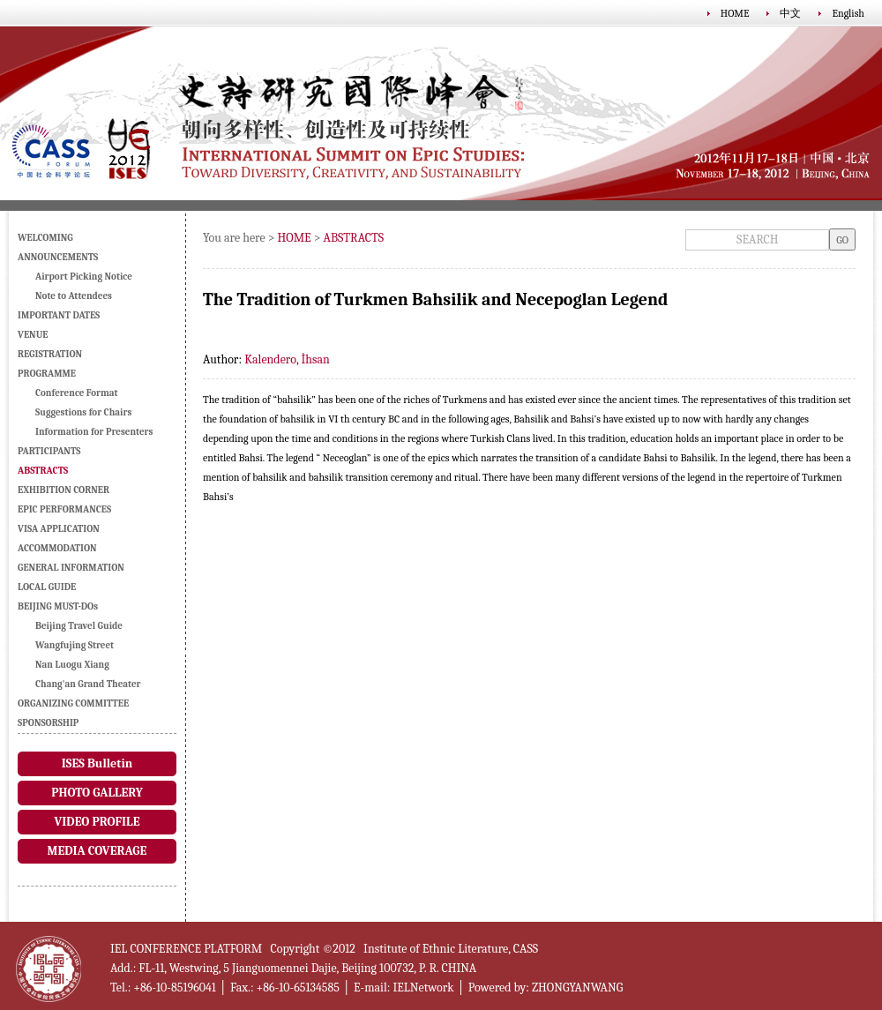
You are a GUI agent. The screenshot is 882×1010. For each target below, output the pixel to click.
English (848, 13)
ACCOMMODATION (57, 548)
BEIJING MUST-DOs (58, 606)
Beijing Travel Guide (79, 626)
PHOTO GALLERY (97, 792)
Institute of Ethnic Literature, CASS (450, 948)
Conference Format (76, 393)
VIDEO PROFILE (96, 821)
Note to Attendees (73, 296)
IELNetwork (422, 987)
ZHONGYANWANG (577, 987)
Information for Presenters (94, 432)
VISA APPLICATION (59, 529)
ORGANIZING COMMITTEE (73, 703)
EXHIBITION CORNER (63, 490)
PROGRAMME (47, 373)
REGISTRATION (50, 354)
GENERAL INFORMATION (71, 567)
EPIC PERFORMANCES (64, 509)
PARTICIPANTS (49, 451)
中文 (790, 13)
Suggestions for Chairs (83, 412)
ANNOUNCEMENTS (58, 257)
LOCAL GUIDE (47, 587)
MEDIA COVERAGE (97, 850)
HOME (735, 13)
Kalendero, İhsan (287, 359)
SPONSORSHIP (48, 723)
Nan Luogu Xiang (72, 664)
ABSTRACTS (354, 237)
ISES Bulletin (97, 763)
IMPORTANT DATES (59, 315)
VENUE (33, 334)
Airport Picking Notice (83, 276)
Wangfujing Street (74, 645)
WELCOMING (45, 237)
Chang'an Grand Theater (88, 684)
